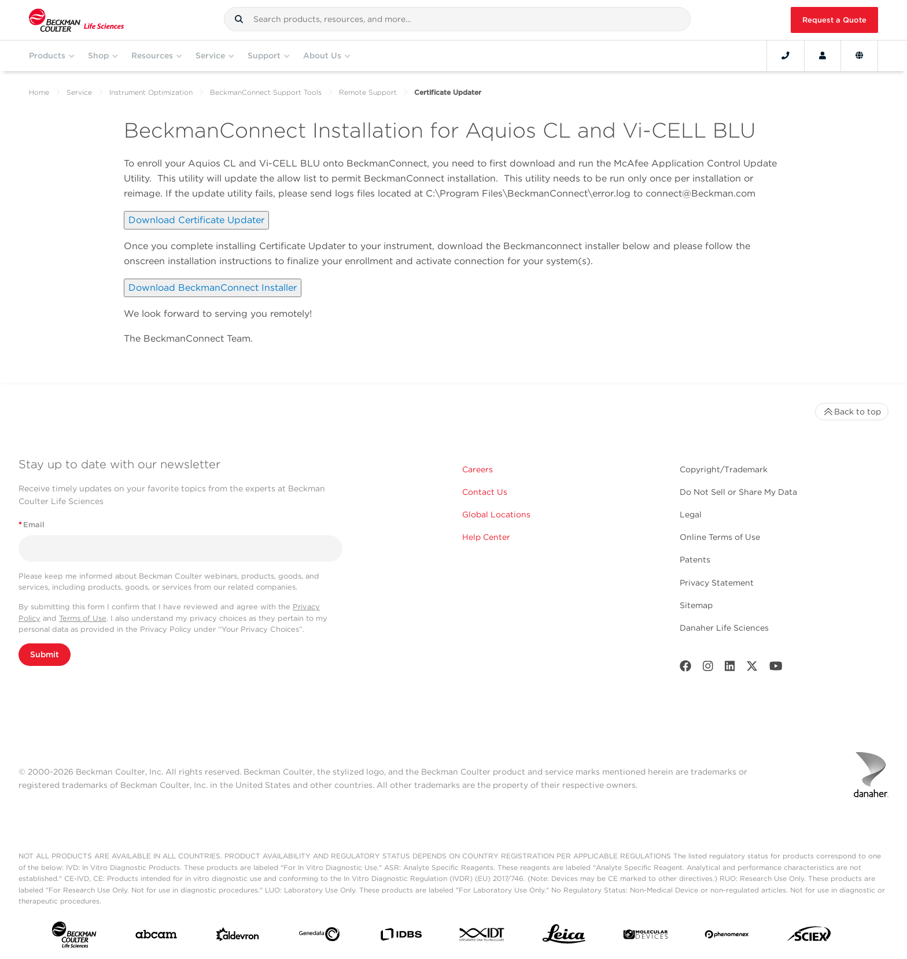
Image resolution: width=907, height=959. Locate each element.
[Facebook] (685, 668)
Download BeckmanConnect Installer (212, 287)
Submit (44, 654)
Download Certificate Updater (196, 219)
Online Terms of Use (720, 537)
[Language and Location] (859, 55)
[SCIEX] (809, 936)
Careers (477, 469)
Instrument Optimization (151, 92)
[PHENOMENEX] (727, 936)
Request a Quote (834, 20)
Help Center (486, 537)
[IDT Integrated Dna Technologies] (482, 937)
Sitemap (696, 605)
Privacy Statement (717, 582)
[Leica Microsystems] (564, 937)
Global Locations (496, 514)
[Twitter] (752, 668)
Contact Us (484, 492)
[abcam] (156, 936)
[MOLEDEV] (645, 936)
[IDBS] (401, 937)
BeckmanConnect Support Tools (266, 92)
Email (32, 524)
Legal (691, 514)
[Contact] (785, 55)
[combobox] (457, 19)
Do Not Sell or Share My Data (738, 492)
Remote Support (368, 92)
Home (39, 92)
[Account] (822, 55)
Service (79, 92)
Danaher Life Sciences (724, 627)
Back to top (852, 411)
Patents (695, 559)
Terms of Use (82, 618)
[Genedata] (319, 936)
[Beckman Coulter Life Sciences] (76, 20)
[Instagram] (708, 668)
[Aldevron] (238, 937)
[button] (238, 19)
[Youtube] (776, 668)
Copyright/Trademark (724, 469)
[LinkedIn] (730, 668)
